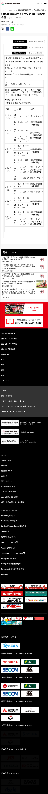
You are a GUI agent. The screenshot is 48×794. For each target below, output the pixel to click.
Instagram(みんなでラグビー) (11, 569)
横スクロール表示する (36, 41)
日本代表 (4, 25)
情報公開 (4, 466)
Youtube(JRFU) (6, 548)
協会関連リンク (6, 471)
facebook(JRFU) (7, 516)
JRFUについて (6, 460)
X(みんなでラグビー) (8, 542)
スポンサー (5, 476)
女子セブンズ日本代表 (9, 344)
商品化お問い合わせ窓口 (9, 497)
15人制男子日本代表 (8, 333)
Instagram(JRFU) (7, 559)
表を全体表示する (20, 41)
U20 (2, 365)
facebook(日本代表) (8, 521)
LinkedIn (4, 574)
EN (40, 3)
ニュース (12, 10)
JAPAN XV (5, 354)
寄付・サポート (6, 481)
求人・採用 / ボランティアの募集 (12, 502)
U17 (2, 375)
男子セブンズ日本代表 (16, 25)
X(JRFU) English (7, 537)
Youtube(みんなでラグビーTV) (12, 553)
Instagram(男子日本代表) (10, 564)
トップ (3, 10)
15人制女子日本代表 (8, 349)
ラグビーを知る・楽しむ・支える (12, 401)
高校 (2, 370)
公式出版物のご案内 (8, 486)
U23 (2, 360)
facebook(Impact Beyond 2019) (12, 526)
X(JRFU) (4, 531)
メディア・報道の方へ (9, 492)
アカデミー (5, 380)
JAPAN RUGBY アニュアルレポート (14, 411)
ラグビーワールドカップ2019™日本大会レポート (18, 406)
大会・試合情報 (6, 396)
